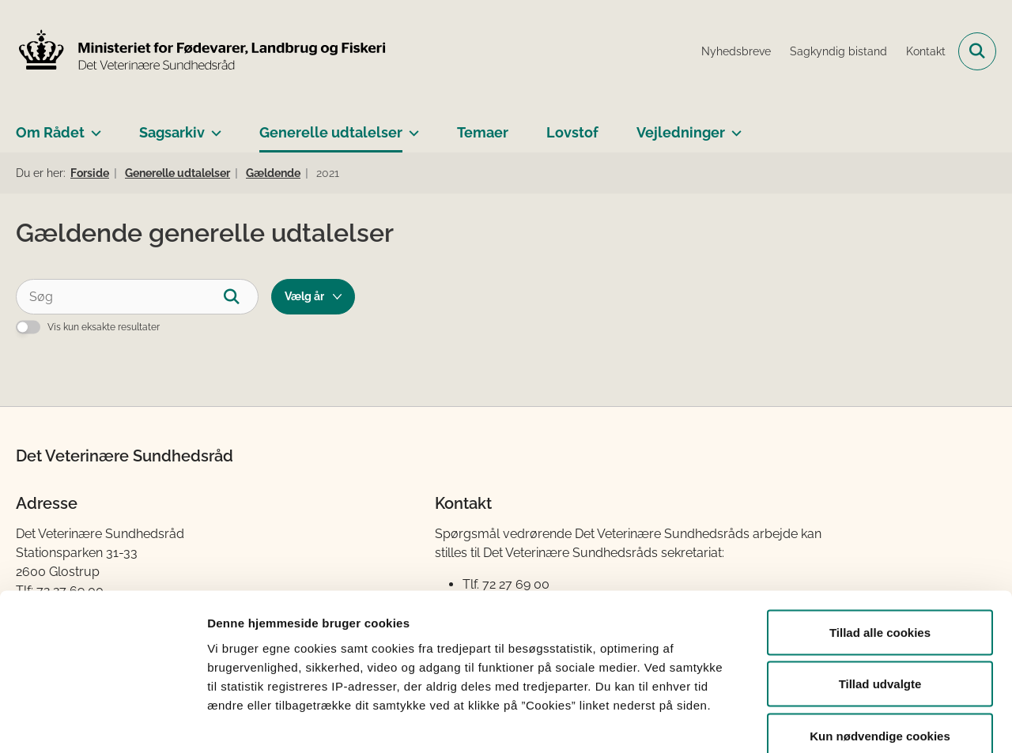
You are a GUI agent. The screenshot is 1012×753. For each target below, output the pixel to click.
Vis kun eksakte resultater (103, 327)
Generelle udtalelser (330, 132)
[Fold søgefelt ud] (977, 51)
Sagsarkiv (172, 132)
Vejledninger (680, 132)
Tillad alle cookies (880, 545)
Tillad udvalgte (880, 597)
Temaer (482, 132)
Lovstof (572, 132)
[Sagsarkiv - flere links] (213, 126)
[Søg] (137, 296)
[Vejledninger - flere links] (733, 126)
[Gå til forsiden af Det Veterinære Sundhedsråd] (201, 51)
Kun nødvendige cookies (880, 649)
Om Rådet (50, 132)
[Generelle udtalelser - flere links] (410, 126)
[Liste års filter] (313, 296)
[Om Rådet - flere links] (93, 126)
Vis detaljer (822, 722)
